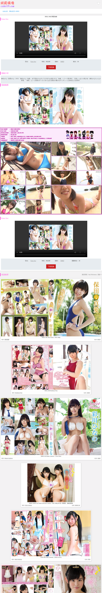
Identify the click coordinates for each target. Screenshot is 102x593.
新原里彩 (84, 153)
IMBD (17, 11)
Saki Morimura (92, 153)
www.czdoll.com (66, 337)
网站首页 (12, 11)
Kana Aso (33, 61)
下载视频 (51, 67)
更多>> (100, 153)
